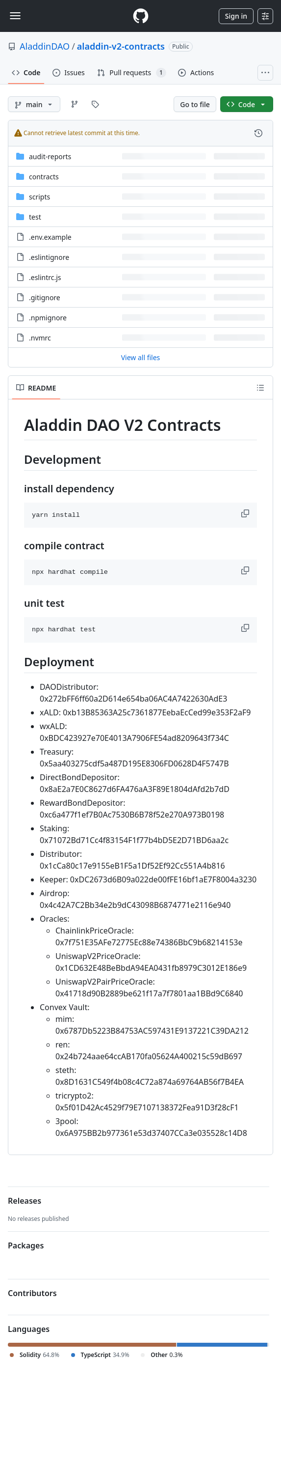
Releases (24, 1200)
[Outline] (260, 388)
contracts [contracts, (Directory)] (44, 176)
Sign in (236, 16)
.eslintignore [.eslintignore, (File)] (49, 257)
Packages (26, 1245)
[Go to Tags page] (95, 104)
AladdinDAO (45, 46)
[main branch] (34, 104)
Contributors (32, 1293)
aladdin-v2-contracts (121, 46)
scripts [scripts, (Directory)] (39, 196)
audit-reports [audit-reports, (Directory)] (50, 156)
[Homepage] (141, 16)
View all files (140, 357)
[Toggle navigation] (15, 15)
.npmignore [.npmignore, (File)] (48, 317)
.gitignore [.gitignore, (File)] (44, 297)
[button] (246, 513)
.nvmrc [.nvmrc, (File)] (40, 337)
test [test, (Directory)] (35, 217)
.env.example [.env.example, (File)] (50, 237)
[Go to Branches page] (74, 104)
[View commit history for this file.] (258, 133)
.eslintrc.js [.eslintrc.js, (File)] (45, 277)
